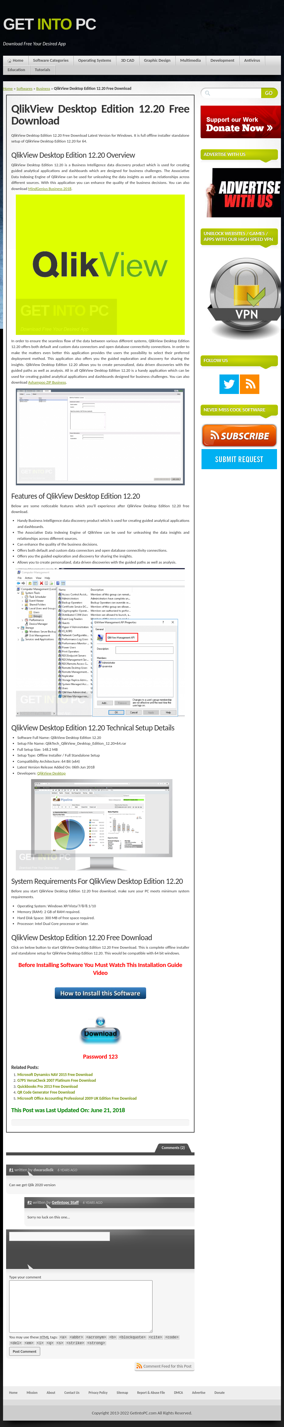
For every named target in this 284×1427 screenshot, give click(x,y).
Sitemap (122, 1392)
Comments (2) (173, 1147)
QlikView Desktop (51, 773)
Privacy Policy (98, 1392)
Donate (220, 1392)
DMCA (178, 1392)
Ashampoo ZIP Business (47, 382)
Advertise (198, 1392)
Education (16, 69)
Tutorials (42, 69)
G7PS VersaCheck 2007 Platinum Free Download (56, 1080)
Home (18, 60)
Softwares (24, 88)
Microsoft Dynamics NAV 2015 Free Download (55, 1074)
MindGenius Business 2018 (50, 188)
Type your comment (25, 1277)
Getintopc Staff (65, 1202)
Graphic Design (157, 60)
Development (223, 60)
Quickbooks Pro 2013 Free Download (47, 1086)
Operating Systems (94, 60)
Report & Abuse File (151, 1392)
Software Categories (50, 60)
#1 (11, 1169)
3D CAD (127, 60)
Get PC (49, 24)
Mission (31, 1392)
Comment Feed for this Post (168, 1366)
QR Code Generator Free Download (46, 1092)
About (51, 1392)
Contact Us (72, 1392)
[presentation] (51, 1253)
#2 (29, 1202)
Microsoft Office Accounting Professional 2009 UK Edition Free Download (77, 1098)
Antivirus (252, 60)
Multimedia (190, 60)
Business (43, 88)
